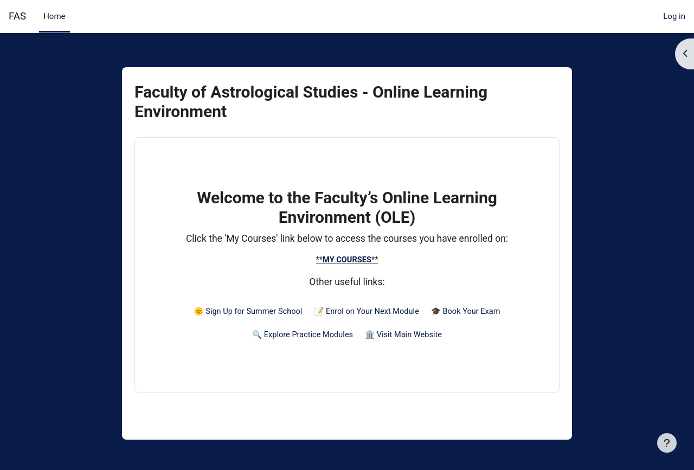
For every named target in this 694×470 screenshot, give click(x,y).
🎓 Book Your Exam (469, 313)
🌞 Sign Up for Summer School (245, 313)
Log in (674, 16)
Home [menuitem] (54, 16)
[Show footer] (667, 443)
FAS (17, 16)
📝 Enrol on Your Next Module (367, 313)
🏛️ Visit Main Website (405, 338)
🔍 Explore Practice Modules (301, 338)
